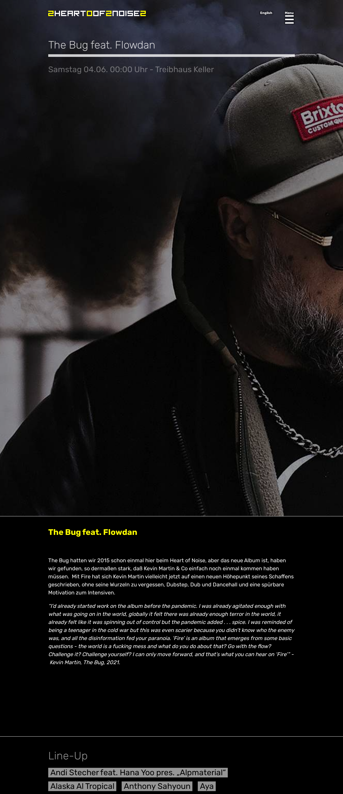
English (266, 13)
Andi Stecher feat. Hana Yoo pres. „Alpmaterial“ (138, 775)
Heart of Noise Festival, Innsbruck (97, 13)
